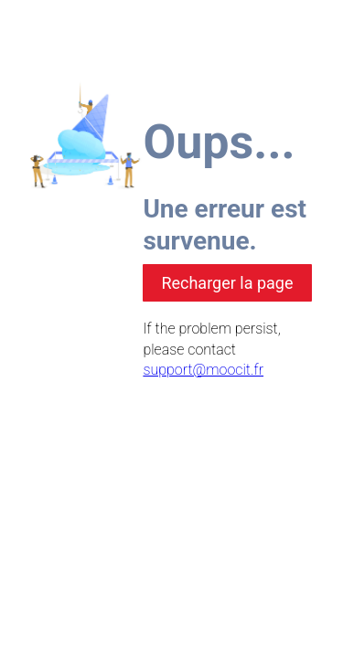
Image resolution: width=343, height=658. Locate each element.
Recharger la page (227, 282)
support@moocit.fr (203, 369)
